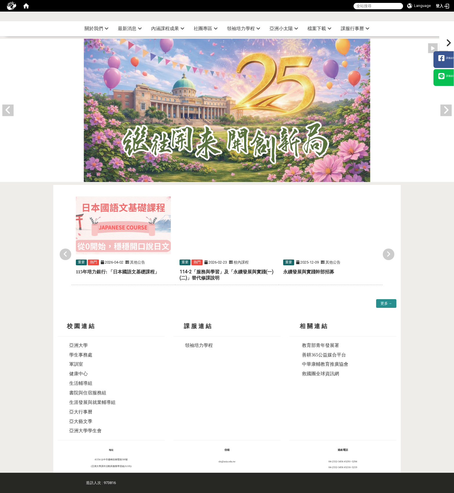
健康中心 (78, 373)
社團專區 (206, 28)
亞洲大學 (78, 345)
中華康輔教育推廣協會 (325, 364)
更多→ (386, 303)
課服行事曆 (355, 28)
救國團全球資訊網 (320, 373)
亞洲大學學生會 (85, 430)
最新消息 (130, 28)
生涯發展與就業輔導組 (92, 402)
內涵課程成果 (167, 28)
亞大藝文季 (80, 421)
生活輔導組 (80, 383)
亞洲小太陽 (284, 28)
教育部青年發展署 (320, 345)
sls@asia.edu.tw (227, 461)
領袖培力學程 (243, 28)
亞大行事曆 (80, 411)
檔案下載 (319, 28)
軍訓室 (76, 364)
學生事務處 (80, 354)
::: (452, 18)
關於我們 (97, 28)
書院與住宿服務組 (87, 392)
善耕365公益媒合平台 (324, 354)
